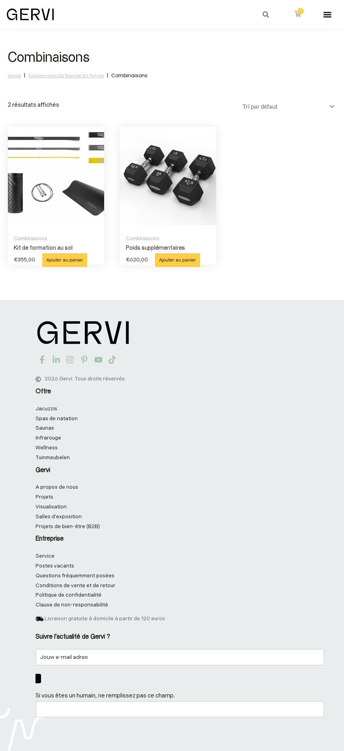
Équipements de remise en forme (66, 76)
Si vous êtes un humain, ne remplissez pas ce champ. (105, 695)
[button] (266, 14)
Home (14, 76)
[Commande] (287, 106)
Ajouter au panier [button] (64, 260)
